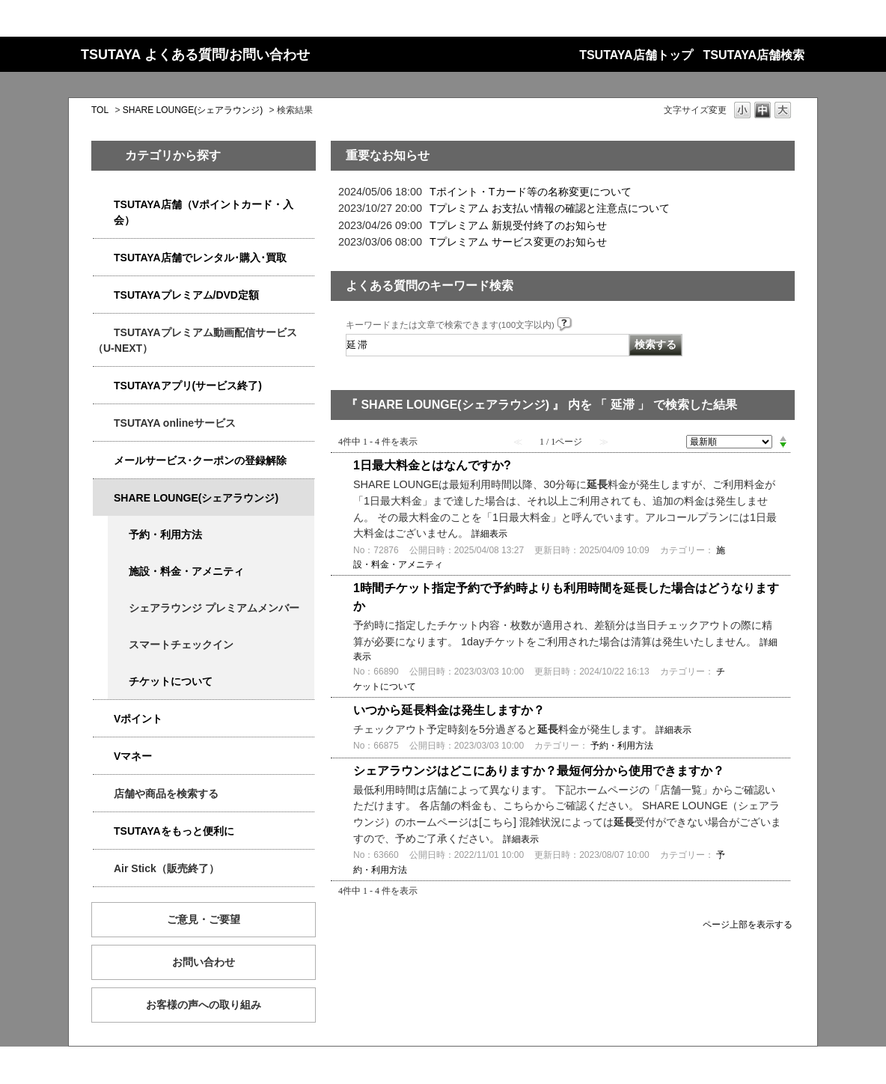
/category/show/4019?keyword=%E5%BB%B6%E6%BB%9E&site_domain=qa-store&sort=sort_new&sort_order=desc (103, 386)
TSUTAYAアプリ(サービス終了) (188, 386)
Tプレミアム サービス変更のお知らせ (518, 242)
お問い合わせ (203, 962)
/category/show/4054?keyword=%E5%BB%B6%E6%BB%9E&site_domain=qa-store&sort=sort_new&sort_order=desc (103, 258)
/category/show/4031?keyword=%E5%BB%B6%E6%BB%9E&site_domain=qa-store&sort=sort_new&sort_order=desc (103, 295)
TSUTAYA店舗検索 (753, 55)
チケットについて (171, 681)
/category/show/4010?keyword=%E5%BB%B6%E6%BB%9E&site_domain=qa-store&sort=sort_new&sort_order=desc (103, 423)
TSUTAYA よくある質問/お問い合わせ (195, 54)
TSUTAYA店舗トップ (635, 55)
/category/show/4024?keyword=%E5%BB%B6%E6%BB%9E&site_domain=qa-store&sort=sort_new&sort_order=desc (103, 831)
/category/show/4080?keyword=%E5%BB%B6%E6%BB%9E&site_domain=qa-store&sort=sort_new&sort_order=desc (103, 461)
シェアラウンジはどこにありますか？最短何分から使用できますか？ (538, 770)
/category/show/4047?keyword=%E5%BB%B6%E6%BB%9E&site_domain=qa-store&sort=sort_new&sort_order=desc (103, 205)
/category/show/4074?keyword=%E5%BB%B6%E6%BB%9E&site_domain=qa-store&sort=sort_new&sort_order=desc (103, 719)
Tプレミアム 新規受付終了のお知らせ (518, 225)
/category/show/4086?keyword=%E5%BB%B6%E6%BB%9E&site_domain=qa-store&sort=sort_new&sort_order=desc (103, 794)
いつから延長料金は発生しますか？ (449, 710)
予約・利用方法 (165, 535)
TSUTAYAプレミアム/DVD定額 (186, 295)
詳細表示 (489, 533)
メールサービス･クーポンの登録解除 (200, 460)
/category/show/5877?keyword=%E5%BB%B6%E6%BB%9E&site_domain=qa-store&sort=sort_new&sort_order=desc (103, 498)
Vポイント (138, 719)
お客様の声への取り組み (203, 1005)
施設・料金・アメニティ (186, 571)
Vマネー (133, 756)
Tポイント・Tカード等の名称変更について (531, 192)
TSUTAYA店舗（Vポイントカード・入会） (203, 212)
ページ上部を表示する (747, 924)
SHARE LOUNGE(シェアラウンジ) (193, 110)
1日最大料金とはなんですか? (432, 465)
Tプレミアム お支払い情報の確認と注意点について (550, 208)
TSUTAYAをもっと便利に (174, 831)
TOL (100, 110)
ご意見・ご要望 (203, 919)
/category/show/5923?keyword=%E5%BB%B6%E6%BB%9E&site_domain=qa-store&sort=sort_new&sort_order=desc (103, 333)
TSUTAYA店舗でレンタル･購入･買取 (200, 258)
